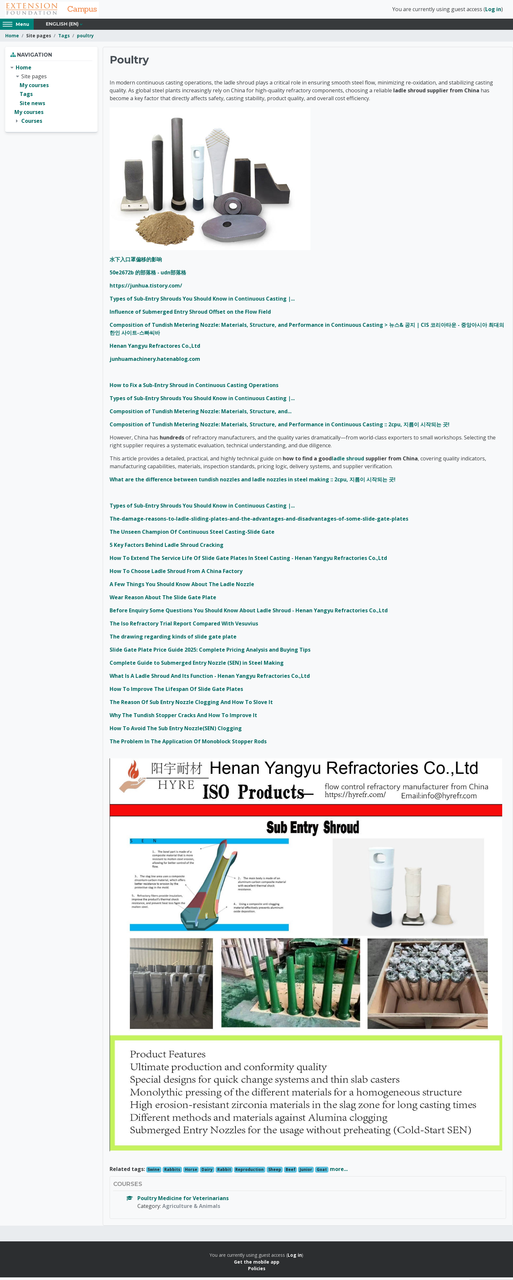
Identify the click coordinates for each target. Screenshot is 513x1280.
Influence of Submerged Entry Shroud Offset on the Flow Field (190, 314)
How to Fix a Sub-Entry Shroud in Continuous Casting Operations (194, 388)
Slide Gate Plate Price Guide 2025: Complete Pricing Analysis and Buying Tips (210, 652)
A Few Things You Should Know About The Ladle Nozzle (182, 587)
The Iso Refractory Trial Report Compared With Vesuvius (184, 626)
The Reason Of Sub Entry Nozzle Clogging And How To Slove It (191, 705)
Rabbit (224, 1172)
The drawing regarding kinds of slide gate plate (173, 639)
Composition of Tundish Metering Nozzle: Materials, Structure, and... (201, 414)
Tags (64, 38)
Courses (31, 123)
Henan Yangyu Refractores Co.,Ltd (155, 348)
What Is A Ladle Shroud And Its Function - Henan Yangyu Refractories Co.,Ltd (210, 678)
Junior (306, 1172)
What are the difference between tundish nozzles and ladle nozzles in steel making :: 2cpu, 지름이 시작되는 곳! (253, 482)
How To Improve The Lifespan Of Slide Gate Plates (176, 692)
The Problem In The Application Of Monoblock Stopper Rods (188, 744)
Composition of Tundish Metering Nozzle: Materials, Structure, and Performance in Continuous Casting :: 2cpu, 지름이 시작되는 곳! (280, 427)
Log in (493, 10)
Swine (154, 1172)
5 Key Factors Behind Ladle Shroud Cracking (166, 547)
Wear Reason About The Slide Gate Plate (163, 600)
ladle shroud (348, 461)
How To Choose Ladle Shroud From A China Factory (176, 574)
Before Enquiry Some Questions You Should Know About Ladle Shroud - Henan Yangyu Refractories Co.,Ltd (249, 613)
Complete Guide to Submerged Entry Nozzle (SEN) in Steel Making (197, 665)
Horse (191, 1172)
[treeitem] (51, 97)
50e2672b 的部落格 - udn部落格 (148, 275)
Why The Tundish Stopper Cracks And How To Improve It (183, 718)
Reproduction (249, 1172)
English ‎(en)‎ (62, 27)
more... (339, 1172)
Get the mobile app (256, 1265)
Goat (322, 1172)
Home (12, 38)
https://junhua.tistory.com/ (146, 288)
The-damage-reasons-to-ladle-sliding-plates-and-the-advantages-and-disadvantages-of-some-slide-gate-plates (259, 521)
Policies (256, 1271)
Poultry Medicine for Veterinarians (183, 1201)
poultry (85, 38)
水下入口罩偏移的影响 (136, 262)
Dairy (207, 1172)
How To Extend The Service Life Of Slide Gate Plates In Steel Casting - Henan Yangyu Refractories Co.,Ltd (248, 561)
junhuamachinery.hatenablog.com (155, 361)
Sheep (274, 1172)
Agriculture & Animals (191, 1209)
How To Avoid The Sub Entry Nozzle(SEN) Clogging (176, 731)
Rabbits (172, 1172)
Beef (290, 1172)
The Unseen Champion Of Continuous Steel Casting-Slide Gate (192, 534)
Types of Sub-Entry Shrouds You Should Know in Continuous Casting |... (202, 301)
